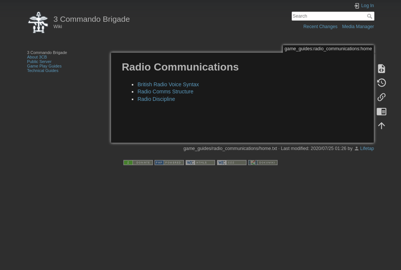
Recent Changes (320, 26)
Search (370, 16)
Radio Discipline (156, 99)
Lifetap (367, 148)
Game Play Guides (44, 66)
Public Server (39, 61)
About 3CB (37, 57)
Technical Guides (42, 70)
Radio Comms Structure (165, 91)
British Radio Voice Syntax (168, 84)
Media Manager (358, 26)
